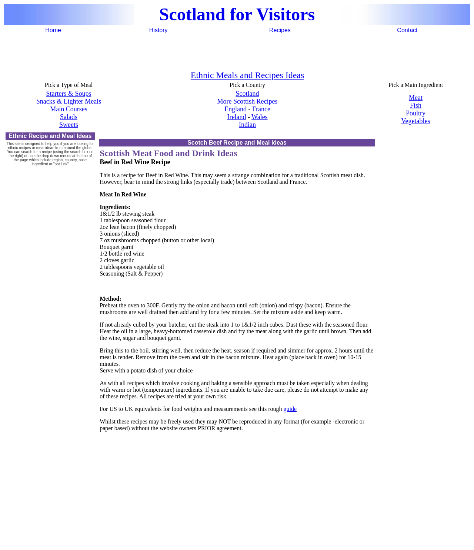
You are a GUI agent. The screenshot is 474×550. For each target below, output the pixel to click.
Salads (68, 117)
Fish (415, 105)
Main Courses (68, 109)
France (261, 109)
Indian (247, 124)
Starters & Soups (68, 93)
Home (53, 30)
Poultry (415, 113)
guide (290, 409)
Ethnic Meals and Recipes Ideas (247, 75)
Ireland (236, 117)
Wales (259, 117)
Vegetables (415, 121)
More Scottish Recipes (247, 101)
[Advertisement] (237, 51)
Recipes (280, 30)
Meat (416, 97)
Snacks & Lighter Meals (68, 101)
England (235, 109)
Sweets (68, 124)
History (158, 30)
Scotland (247, 93)
